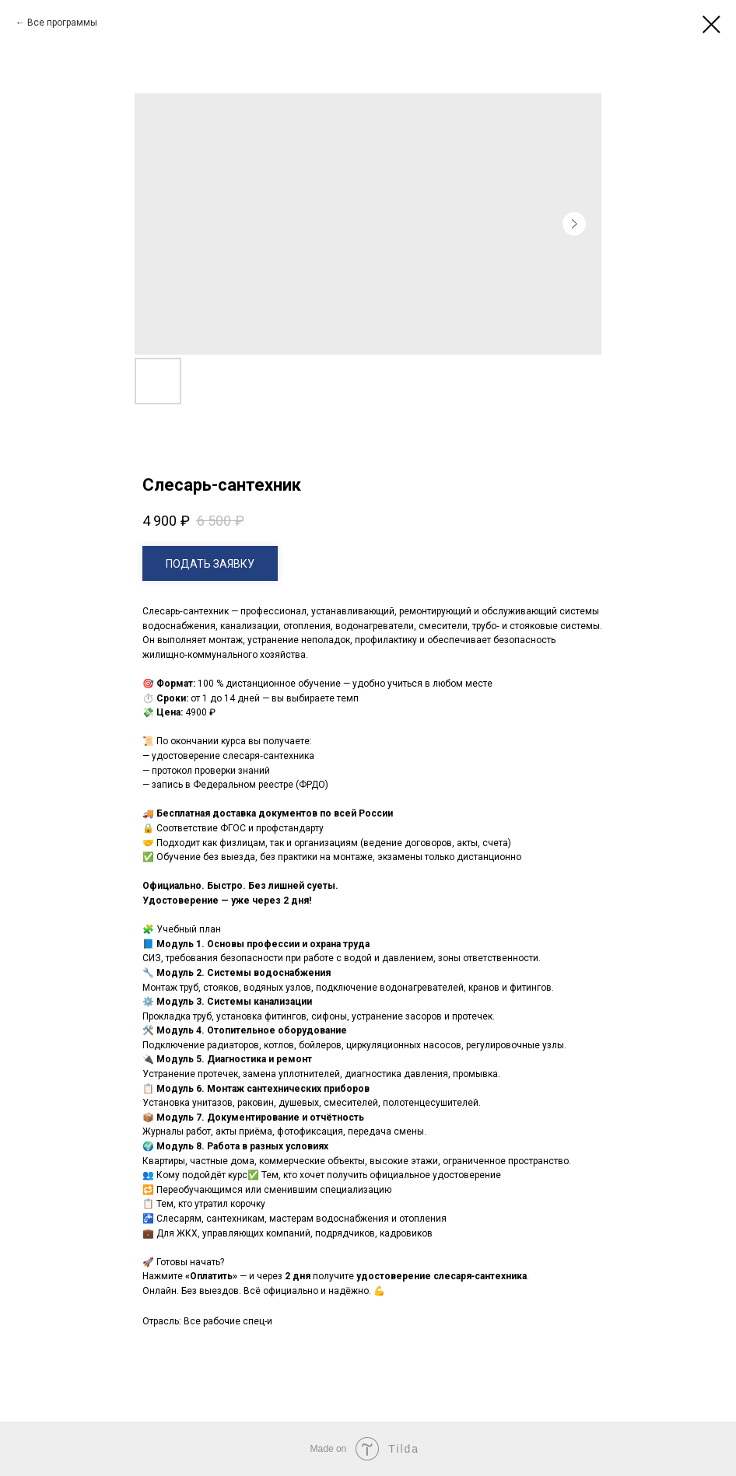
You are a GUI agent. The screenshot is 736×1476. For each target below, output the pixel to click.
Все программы (62, 22)
